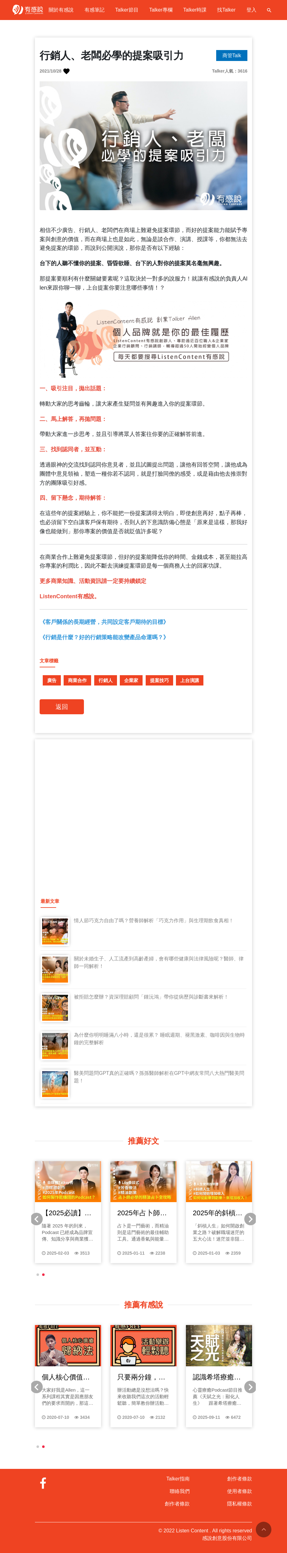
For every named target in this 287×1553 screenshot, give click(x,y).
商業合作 (77, 680)
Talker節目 (127, 10)
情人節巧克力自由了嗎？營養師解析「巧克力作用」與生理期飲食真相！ (154, 920)
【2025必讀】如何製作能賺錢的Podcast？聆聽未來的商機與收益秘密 (68, 1213)
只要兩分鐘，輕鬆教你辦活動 (141, 1377)
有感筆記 (95, 10)
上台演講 (189, 680)
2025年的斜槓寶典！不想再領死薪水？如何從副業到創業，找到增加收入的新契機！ (217, 1213)
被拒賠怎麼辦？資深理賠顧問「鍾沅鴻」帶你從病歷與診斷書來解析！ (151, 996)
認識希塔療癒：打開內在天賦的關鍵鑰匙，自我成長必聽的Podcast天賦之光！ (217, 1377)
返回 (62, 706)
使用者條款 (239, 1491)
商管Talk (231, 55)
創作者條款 (177, 1503)
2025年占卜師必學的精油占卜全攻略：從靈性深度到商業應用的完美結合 (142, 1213)
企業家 (131, 680)
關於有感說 (61, 10)
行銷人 (106, 680)
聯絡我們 (180, 1491)
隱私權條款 (239, 1503)
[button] (37, 1274)
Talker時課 (195, 10)
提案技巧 (159, 680)
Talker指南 (178, 1478)
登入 (251, 10)
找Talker (226, 10)
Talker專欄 (161, 10)
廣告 (51, 680)
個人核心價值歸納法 (66, 1377)
